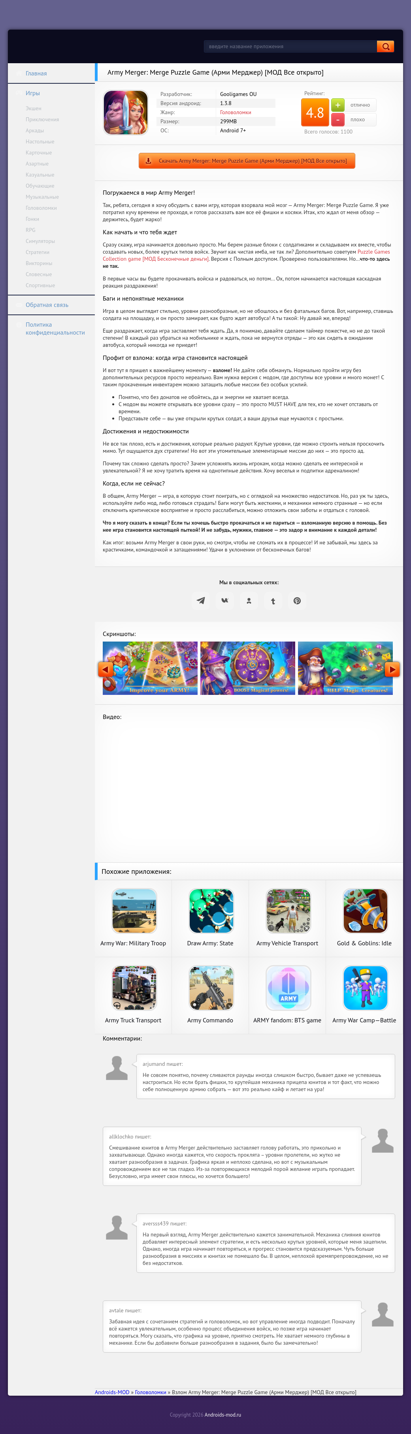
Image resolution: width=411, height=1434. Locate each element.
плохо (348, 119)
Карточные (39, 152)
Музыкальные (42, 196)
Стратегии (37, 252)
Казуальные (40, 174)
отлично (350, 105)
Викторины (39, 263)
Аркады (35, 130)
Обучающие (40, 185)
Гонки (32, 218)
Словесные (39, 274)
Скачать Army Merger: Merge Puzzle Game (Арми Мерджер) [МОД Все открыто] (253, 160)
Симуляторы (40, 241)
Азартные (37, 163)
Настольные (40, 141)
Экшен (33, 108)
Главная (31, 73)
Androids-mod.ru (223, 1414)
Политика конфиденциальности (50, 328)
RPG (31, 229)
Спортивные (40, 285)
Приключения (42, 119)
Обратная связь (41, 305)
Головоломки (41, 207)
